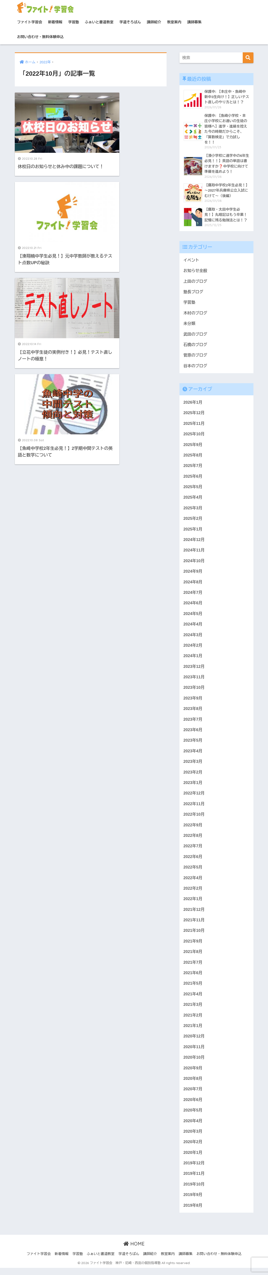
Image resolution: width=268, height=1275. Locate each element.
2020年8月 (193, 1084)
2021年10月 (194, 935)
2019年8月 (193, 1212)
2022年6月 (193, 861)
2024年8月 (193, 584)
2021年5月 (193, 989)
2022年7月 (193, 850)
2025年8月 (193, 457)
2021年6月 (193, 978)
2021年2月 (193, 1021)
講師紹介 (154, 22)
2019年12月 (194, 1169)
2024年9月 (193, 574)
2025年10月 (194, 435)
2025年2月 (193, 520)
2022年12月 (194, 797)
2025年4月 (193, 499)
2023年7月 (193, 723)
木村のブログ (196, 314)
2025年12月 (194, 414)
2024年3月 (193, 637)
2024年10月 (194, 563)
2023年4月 (193, 755)
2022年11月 (194, 808)
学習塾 (73, 22)
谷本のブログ (196, 367)
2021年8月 (193, 957)
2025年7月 (193, 467)
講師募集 (194, 22)
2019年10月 (194, 1191)
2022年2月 (193, 893)
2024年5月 (193, 616)
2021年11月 (194, 925)
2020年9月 (193, 1074)
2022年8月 (193, 840)
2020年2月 (193, 1148)
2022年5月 (193, 872)
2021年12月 (194, 914)
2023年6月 (193, 733)
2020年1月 (193, 1159)
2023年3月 (193, 765)
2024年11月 (194, 553)
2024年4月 (193, 627)
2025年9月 (193, 446)
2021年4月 (193, 999)
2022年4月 (193, 882)
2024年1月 (193, 659)
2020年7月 (193, 1095)
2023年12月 (194, 669)
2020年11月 (194, 1053)
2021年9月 (193, 946)
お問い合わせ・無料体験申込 (40, 37)
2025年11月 (194, 425)
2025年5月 (193, 488)
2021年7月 (193, 967)
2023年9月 (193, 701)
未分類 (189, 324)
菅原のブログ (196, 356)
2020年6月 (193, 1106)
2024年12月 (194, 542)
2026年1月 (193, 404)
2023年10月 (194, 691)
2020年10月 (194, 1063)
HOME (134, 1251)
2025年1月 (193, 531)
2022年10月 (194, 818)
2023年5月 (193, 744)
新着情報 (55, 22)
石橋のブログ (196, 346)
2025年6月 (193, 478)
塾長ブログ (194, 292)
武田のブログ (196, 335)
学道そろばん (130, 22)
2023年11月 (194, 680)
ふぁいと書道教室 (99, 22)
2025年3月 (193, 510)
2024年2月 (193, 648)
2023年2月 (193, 776)
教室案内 (174, 22)
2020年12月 (194, 1042)
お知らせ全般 (196, 271)
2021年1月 (193, 1031)
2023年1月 (193, 786)
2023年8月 (193, 712)
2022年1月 (193, 904)
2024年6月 (193, 606)
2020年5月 (193, 1116)
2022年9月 (193, 829)
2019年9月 (193, 1201)
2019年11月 (194, 1180)
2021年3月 (193, 1010)
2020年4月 (193, 1127)
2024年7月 (193, 595)
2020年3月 (193, 1138)
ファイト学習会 (29, 22)
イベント (192, 260)
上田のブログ (196, 282)
